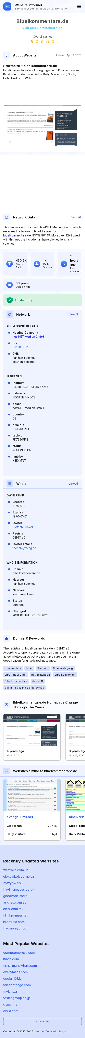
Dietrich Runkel (23, 527)
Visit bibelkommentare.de (42, 28)
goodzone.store (15, 896)
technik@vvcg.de (24, 548)
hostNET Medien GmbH (28, 336)
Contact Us (42, 1021)
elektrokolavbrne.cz (18, 876)
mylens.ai (10, 991)
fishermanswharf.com (20, 965)
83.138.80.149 (21, 347)
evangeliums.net (20, 817)
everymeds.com (15, 972)
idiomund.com (14, 922)
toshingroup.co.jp (16, 998)
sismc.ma (10, 1004)
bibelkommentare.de (17, 235)
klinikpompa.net (15, 915)
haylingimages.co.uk (18, 889)
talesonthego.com (17, 985)
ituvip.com (11, 959)
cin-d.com (11, 1011)
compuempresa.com (19, 953)
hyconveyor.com (16, 928)
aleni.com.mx (13, 909)
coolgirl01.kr (12, 978)
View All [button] (76, 217)
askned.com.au (14, 902)
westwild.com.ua (15, 870)
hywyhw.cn (12, 883)
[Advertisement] (42, 93)
